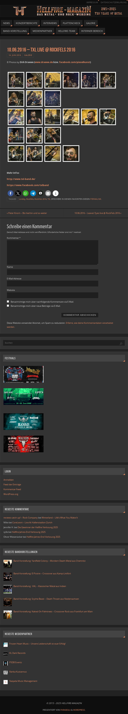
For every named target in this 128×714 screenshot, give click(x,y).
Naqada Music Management (23, 680)
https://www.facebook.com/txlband (28, 185)
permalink (95, 199)
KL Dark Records (17, 652)
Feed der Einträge (12, 484)
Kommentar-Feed (12, 489)
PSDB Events (15, 662)
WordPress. (79, 710)
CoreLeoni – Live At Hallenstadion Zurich (32, 522)
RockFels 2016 (40, 199)
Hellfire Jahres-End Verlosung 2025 (29, 531)
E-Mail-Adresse (14, 278)
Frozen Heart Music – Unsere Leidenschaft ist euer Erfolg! (37, 643)
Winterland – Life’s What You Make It (60, 517)
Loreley (22, 199)
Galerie (28, 55)
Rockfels (30, 199)
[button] (11, 193)
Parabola (65, 710)
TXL (49, 199)
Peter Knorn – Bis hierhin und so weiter (27, 213)
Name (10, 266)
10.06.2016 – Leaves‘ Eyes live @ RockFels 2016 (97, 213)
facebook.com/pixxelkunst (74, 62)
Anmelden (9, 479)
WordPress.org (11, 494)
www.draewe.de (44, 62)
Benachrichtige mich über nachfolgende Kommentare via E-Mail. (42, 301)
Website (11, 290)
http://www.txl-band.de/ (21, 179)
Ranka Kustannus (18, 671)
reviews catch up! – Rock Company (21, 517)
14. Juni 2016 (15, 55)
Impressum (92, 2)
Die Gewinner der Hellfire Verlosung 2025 (38, 527)
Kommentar (13, 237)
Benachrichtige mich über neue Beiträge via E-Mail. (35, 305)
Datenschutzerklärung (114, 2)
